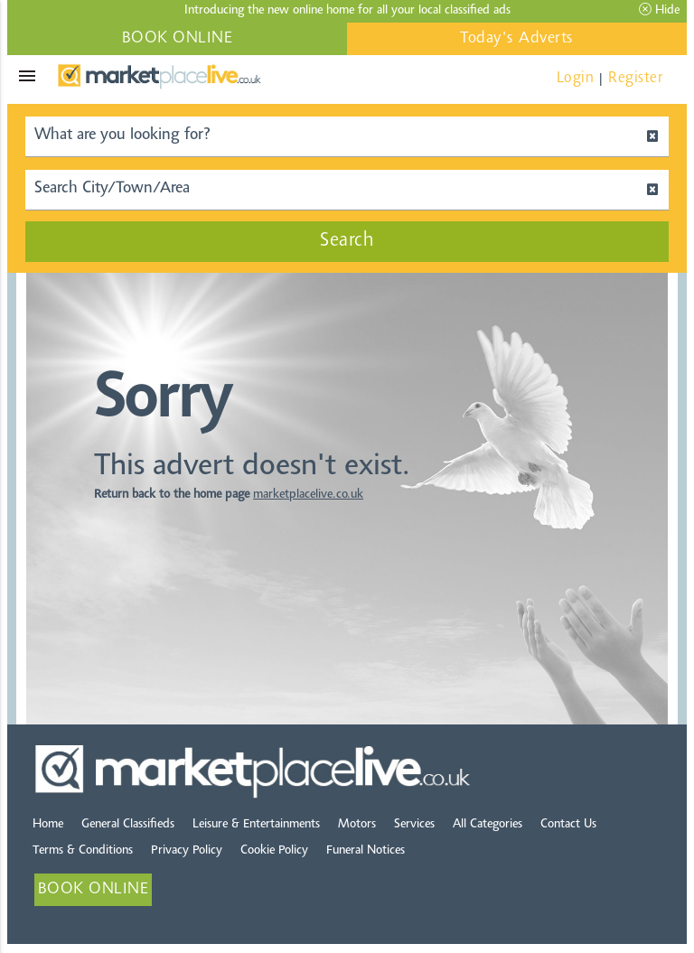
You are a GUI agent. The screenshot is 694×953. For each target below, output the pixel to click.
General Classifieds (127, 824)
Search (347, 241)
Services (414, 824)
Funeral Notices (365, 851)
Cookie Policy (274, 851)
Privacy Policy (186, 851)
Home (48, 824)
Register (635, 78)
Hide (659, 10)
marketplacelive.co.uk (308, 495)
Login (576, 78)
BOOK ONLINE (177, 39)
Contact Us (568, 824)
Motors (357, 824)
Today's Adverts (517, 39)
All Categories (487, 824)
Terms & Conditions (83, 851)
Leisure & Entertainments (256, 824)
